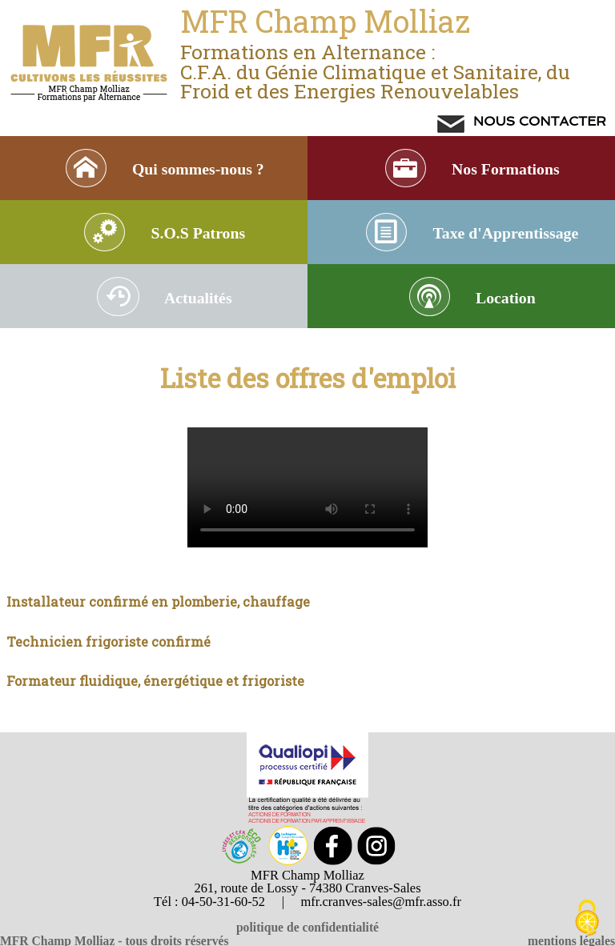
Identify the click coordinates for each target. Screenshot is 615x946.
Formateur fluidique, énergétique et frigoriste (155, 695)
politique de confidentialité (307, 927)
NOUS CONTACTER (537, 121)
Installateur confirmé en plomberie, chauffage (158, 615)
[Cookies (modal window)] (587, 919)
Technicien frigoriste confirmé (108, 655)
